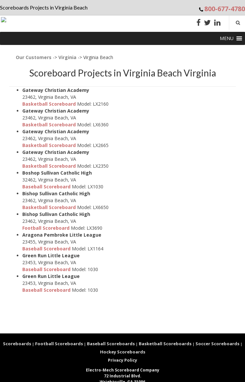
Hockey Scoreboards (122, 352)
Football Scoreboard (46, 228)
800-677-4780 (224, 8)
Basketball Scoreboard (49, 104)
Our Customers (33, 57)
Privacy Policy (122, 360)
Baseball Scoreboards (111, 344)
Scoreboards (17, 344)
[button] (227, 38)
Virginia (67, 57)
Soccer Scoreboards (217, 344)
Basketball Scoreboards (165, 344)
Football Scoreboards (59, 344)
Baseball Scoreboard (46, 186)
